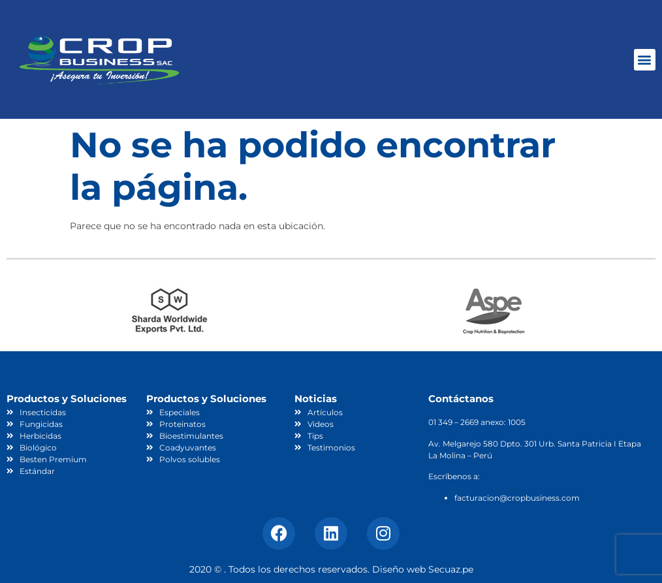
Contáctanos (461, 398)
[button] (644, 60)
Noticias (315, 398)
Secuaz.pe (450, 569)
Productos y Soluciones (67, 398)
